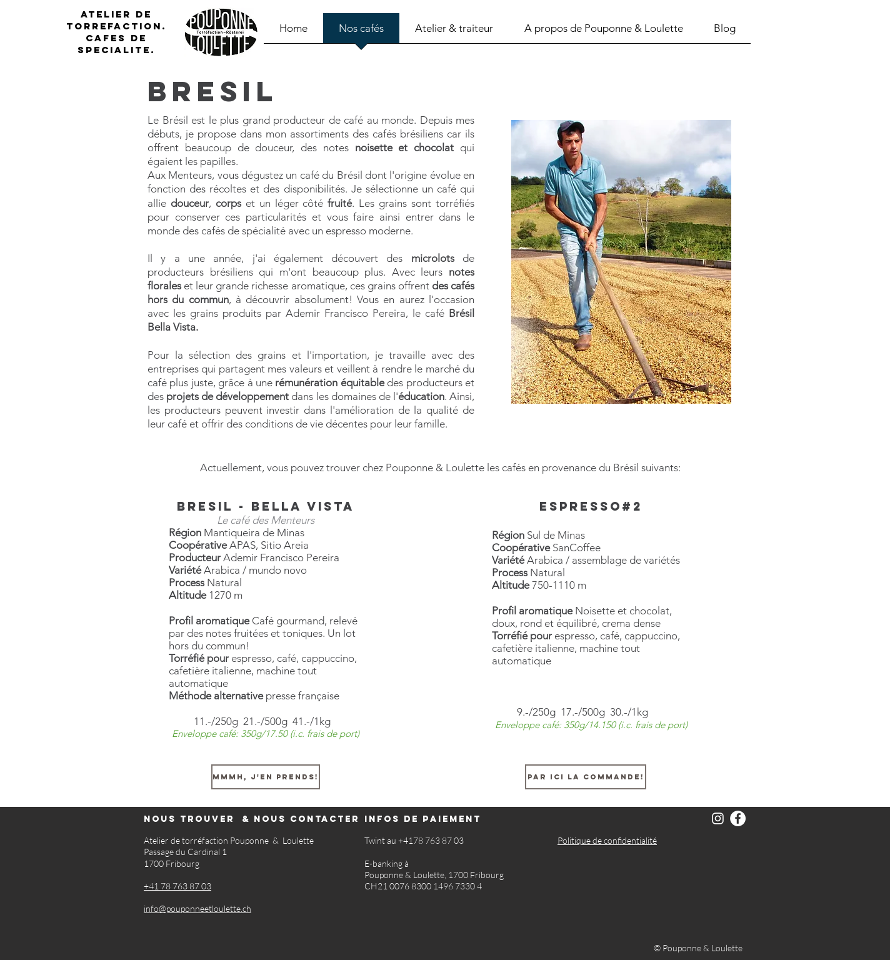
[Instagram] (718, 818)
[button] (621, 262)
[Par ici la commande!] (585, 776)
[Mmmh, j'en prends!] (265, 776)
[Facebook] (738, 818)
